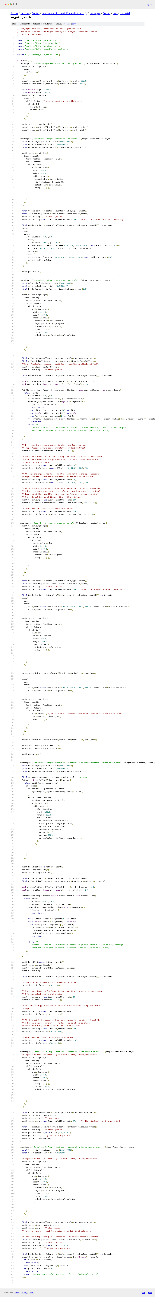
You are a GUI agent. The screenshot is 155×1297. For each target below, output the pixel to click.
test (115, 13)
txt (143, 1292)
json (150, 1292)
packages (94, 13)
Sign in (149, 4)
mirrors (25, 13)
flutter (14, 13)
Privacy (24, 1292)
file (66, 24)
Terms (31, 1292)
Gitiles (16, 1292)
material (125, 13)
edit (74, 24)
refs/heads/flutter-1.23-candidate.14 (63, 13)
